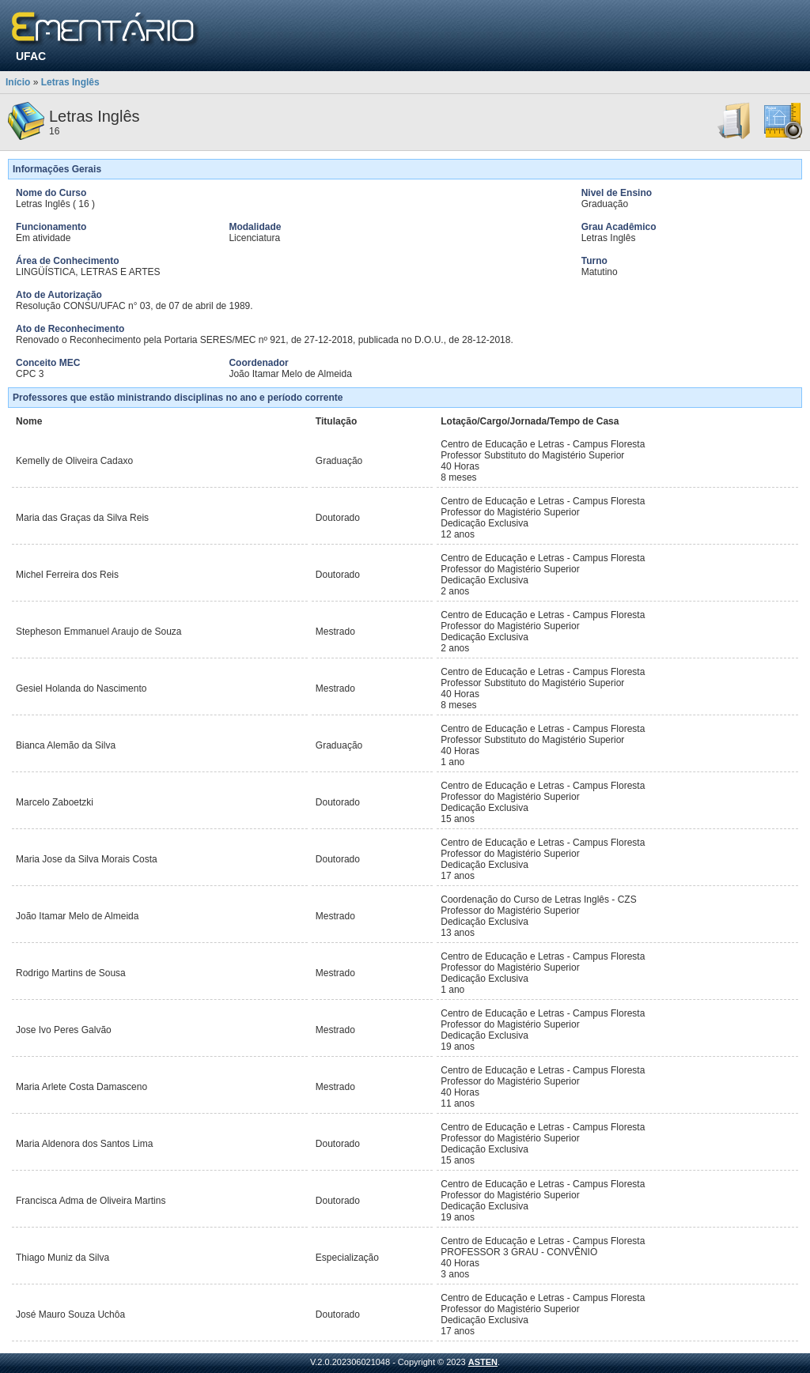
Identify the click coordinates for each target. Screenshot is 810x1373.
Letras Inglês (70, 82)
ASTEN (483, 1362)
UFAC (31, 56)
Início (18, 82)
